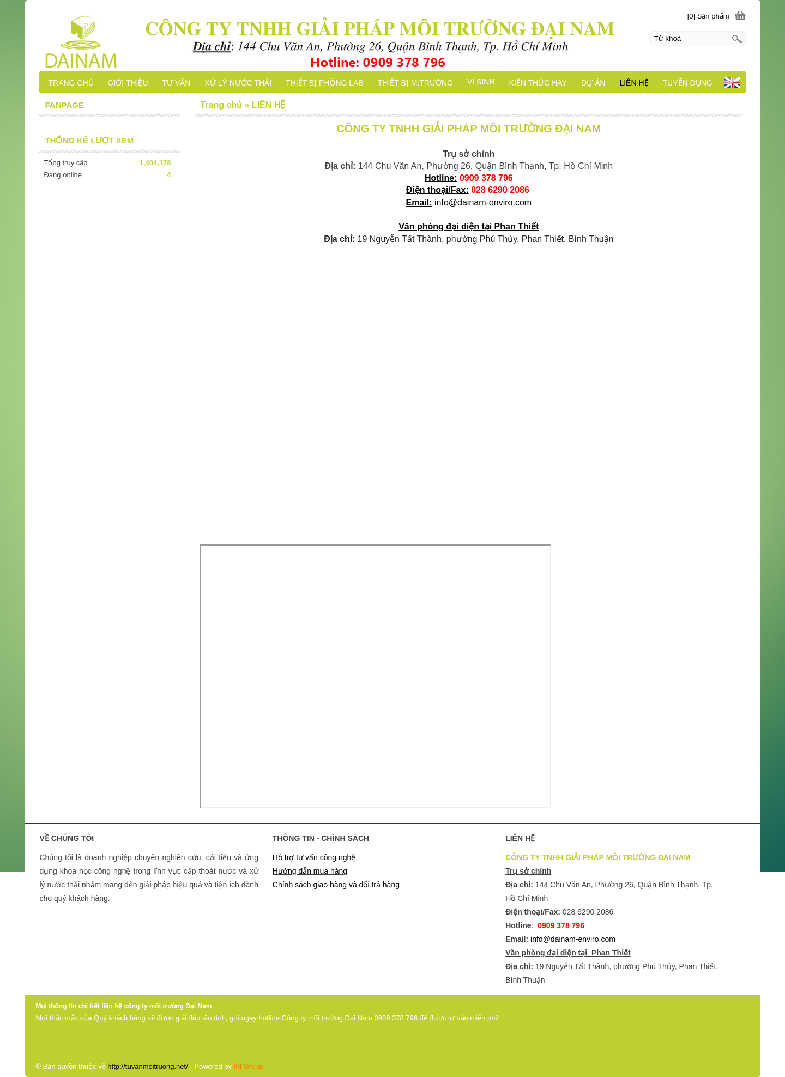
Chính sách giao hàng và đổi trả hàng (336, 884)
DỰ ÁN (593, 82)
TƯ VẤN (176, 82)
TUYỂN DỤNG (687, 82)
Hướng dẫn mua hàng (310, 871)
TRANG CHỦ (70, 82)
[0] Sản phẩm (708, 16)
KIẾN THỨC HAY (538, 82)
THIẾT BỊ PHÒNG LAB (325, 82)
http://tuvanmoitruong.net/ (147, 1066)
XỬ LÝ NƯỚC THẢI (237, 82)
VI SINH (481, 81)
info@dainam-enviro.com (483, 202)
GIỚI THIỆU (128, 82)
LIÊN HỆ (633, 82)
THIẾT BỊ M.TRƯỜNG (415, 82)
